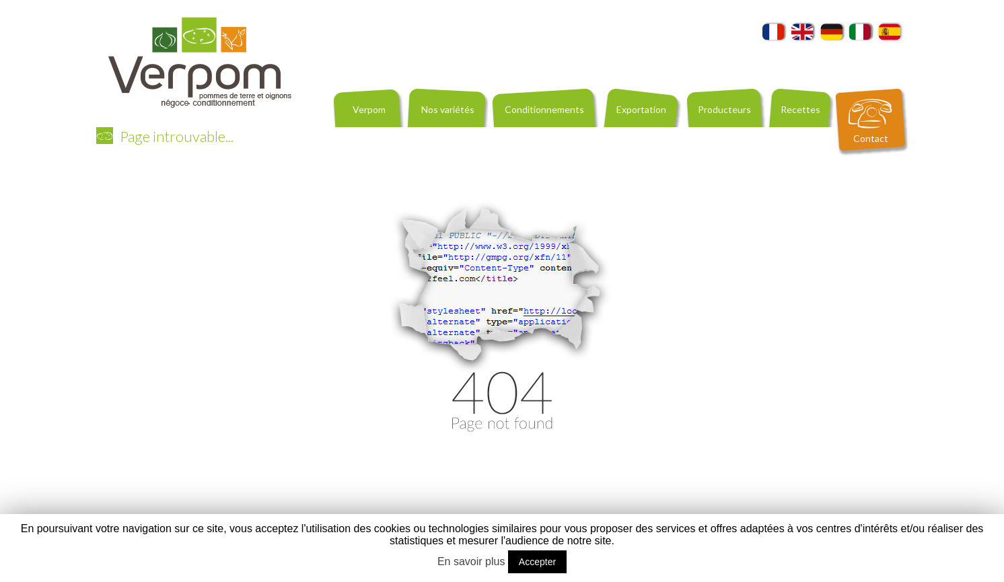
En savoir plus (471, 561)
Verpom (369, 109)
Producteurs (724, 109)
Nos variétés (447, 109)
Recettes (800, 109)
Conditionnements (544, 109)
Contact (870, 138)
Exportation (641, 109)
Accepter (537, 561)
